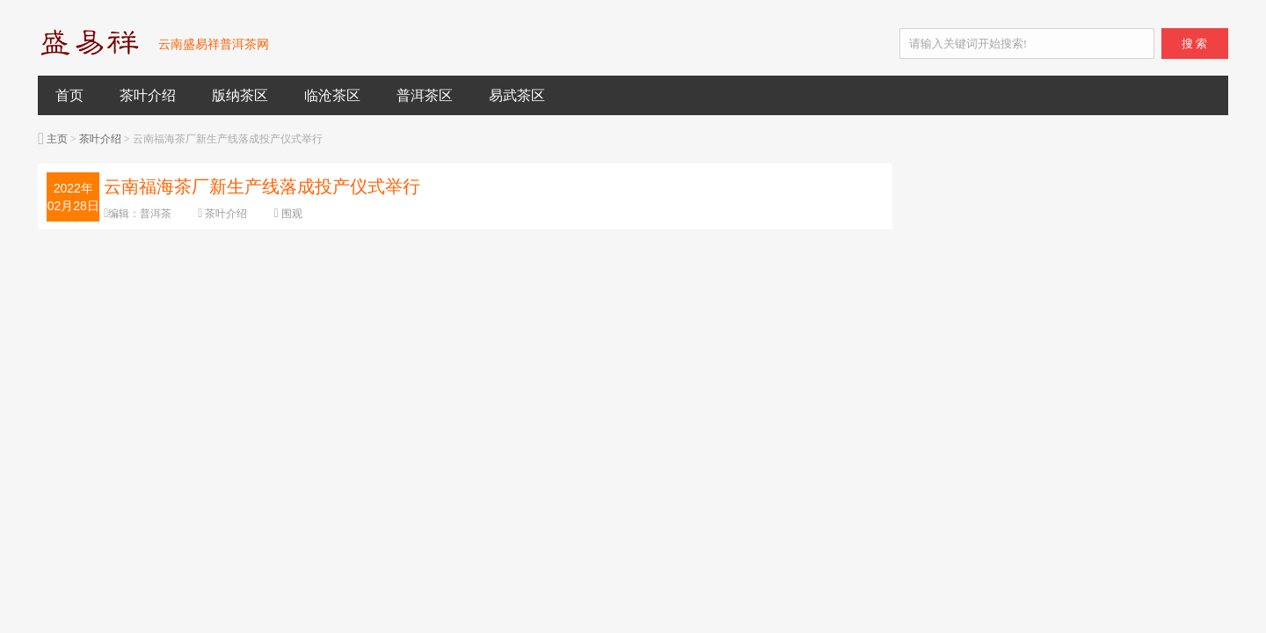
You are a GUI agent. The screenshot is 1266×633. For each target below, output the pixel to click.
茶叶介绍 (148, 95)
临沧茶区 (332, 95)
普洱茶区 (425, 95)
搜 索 (1194, 43)
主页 (57, 139)
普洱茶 (155, 213)
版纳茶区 (240, 95)
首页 (69, 95)
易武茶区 (517, 95)
